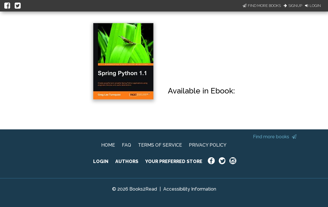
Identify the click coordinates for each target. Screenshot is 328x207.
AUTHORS (126, 161)
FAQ (126, 145)
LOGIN (100, 161)
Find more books (274, 136)
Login (313, 5)
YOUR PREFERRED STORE (173, 161)
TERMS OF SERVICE (160, 145)
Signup (293, 5)
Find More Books (262, 5)
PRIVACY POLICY (208, 145)
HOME (108, 145)
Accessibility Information (189, 189)
